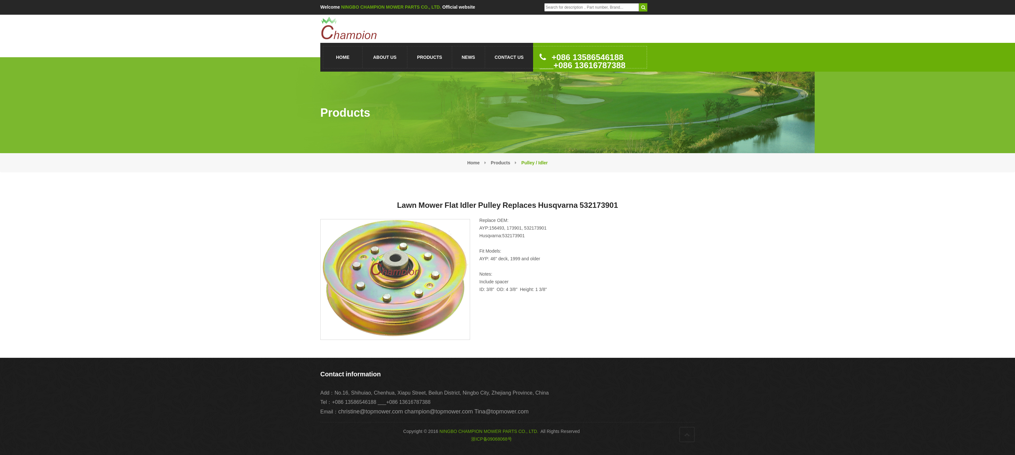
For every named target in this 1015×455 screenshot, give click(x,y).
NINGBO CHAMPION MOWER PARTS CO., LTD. (488, 431)
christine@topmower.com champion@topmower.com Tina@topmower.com (433, 411)
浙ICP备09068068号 (491, 439)
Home (342, 57)
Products (429, 57)
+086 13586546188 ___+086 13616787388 (582, 60)
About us (384, 57)
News (468, 57)
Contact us (509, 57)
